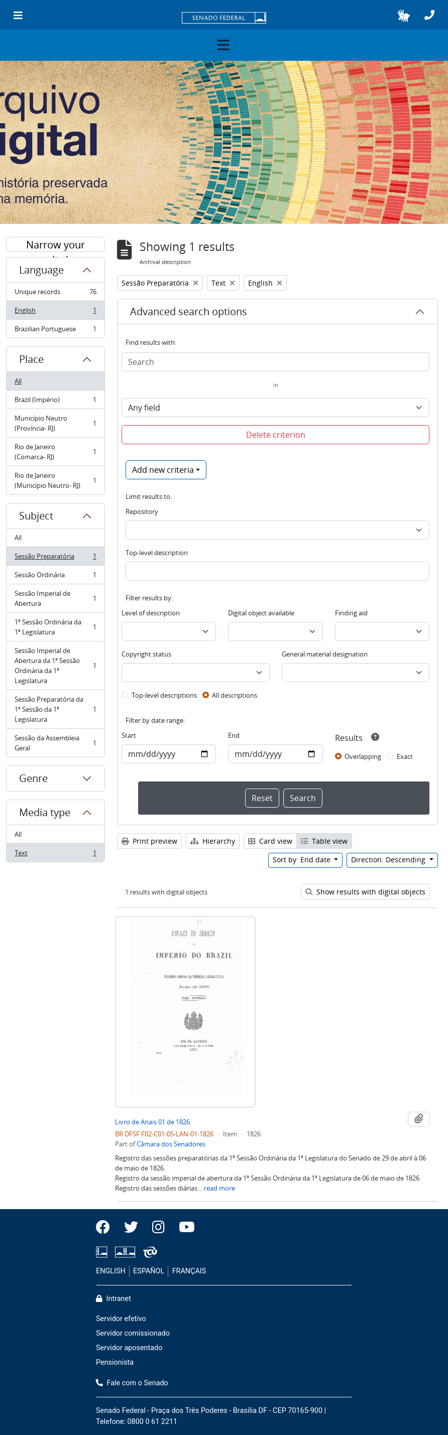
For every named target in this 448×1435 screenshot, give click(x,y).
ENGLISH (111, 1271)
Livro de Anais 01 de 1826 (152, 1121)
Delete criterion (275, 434)
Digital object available (261, 612)
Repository (142, 511)
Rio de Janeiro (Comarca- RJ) (55, 451)
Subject (36, 516)
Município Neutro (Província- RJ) (55, 423)
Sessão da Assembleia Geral (55, 742)
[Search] (275, 361)
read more (219, 1188)
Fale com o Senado (132, 1383)
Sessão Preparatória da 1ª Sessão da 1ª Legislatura (55, 709)
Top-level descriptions (164, 695)
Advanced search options (188, 311)
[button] (403, 15)
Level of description (151, 612)
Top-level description (157, 552)
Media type (44, 812)
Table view (324, 841)
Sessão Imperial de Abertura (55, 598)
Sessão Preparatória (55, 558)
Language (41, 270)
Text (55, 855)
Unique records (55, 294)
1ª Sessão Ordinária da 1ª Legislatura (55, 626)
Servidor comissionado (133, 1333)
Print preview (149, 841)
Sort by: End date (302, 859)
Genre (33, 778)
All (18, 380)
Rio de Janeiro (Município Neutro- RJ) (55, 480)
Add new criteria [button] (163, 469)
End (234, 735)
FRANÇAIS (189, 1271)
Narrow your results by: (55, 245)
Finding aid (351, 612)
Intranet (113, 1298)
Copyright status (146, 654)
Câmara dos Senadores (171, 1143)
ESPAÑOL (148, 1271)
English (55, 312)
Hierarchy (212, 841)
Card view (270, 841)
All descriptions (234, 695)
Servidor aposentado (129, 1348)
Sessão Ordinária (55, 577)
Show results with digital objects (365, 891)
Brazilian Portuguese (55, 331)
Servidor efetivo (121, 1319)
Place (31, 359)
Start (129, 735)
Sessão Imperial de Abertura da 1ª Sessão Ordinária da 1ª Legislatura (55, 665)
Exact (405, 756)
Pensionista (115, 1362)
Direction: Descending (389, 859)
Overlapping (363, 756)
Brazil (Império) (55, 402)
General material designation (325, 654)
